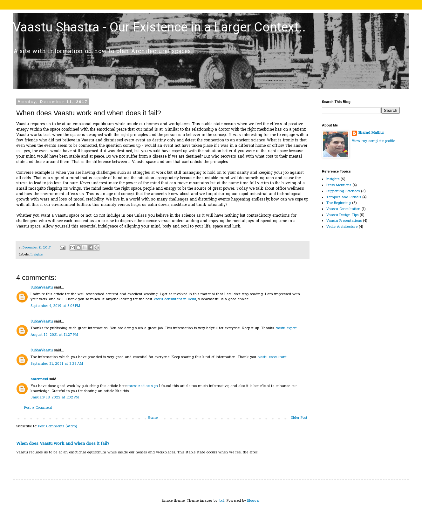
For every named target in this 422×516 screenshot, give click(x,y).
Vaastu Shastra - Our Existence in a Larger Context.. (159, 27)
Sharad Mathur (371, 133)
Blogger (253, 500)
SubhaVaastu (42, 287)
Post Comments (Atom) (57, 426)
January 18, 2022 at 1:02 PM (55, 397)
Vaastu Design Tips (342, 215)
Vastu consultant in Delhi (174, 299)
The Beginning (338, 203)
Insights (37, 254)
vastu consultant (272, 357)
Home (153, 417)
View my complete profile (373, 141)
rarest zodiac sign (142, 386)
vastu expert (286, 328)
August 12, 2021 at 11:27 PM (54, 334)
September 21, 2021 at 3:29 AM (57, 363)
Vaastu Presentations (344, 220)
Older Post (299, 417)
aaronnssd (39, 379)
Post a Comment (38, 407)
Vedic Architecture (341, 226)
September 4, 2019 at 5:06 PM (55, 306)
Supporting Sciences (343, 191)
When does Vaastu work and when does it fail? (62, 444)
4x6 (221, 500)
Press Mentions (338, 185)
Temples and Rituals (343, 197)
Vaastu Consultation (343, 209)
